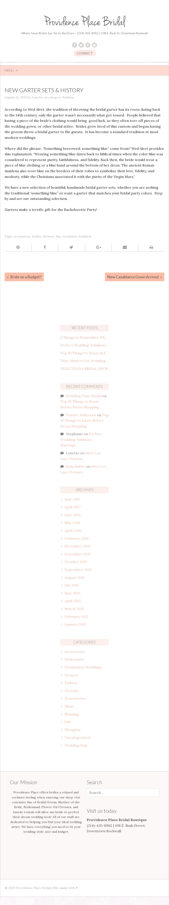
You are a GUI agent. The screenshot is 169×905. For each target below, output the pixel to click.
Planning (71, 714)
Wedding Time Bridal (83, 396)
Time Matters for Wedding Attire (84, 360)
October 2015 (75, 561)
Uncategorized (77, 737)
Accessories (74, 651)
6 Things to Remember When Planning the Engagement (84, 337)
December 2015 (77, 546)
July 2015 (71, 585)
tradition (84, 236)
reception (69, 236)
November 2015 (77, 554)
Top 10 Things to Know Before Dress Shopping (84, 353)
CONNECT (85, 53)
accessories (22, 236)
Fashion (68, 97)
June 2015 (72, 593)
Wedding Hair (76, 745)
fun (58, 236)
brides (36, 236)
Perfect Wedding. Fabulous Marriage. (84, 345)
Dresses (71, 675)
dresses (48, 236)
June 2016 (72, 515)
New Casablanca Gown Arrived (133, 277)
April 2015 (72, 601)
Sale (67, 722)
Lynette (37, 97)
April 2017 (72, 507)
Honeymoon (74, 698)
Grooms (71, 690)
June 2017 (72, 499)
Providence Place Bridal (84, 22)
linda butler (75, 466)
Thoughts (72, 730)
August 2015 (74, 577)
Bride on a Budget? (25, 277)
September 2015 (78, 569)
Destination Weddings (83, 667)
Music (69, 706)
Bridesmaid (74, 659)
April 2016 (72, 530)
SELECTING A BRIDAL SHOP (84, 368)
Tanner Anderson (81, 415)
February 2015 (76, 616)
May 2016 (72, 522)
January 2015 (75, 624)
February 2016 (76, 538)
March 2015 (74, 608)
